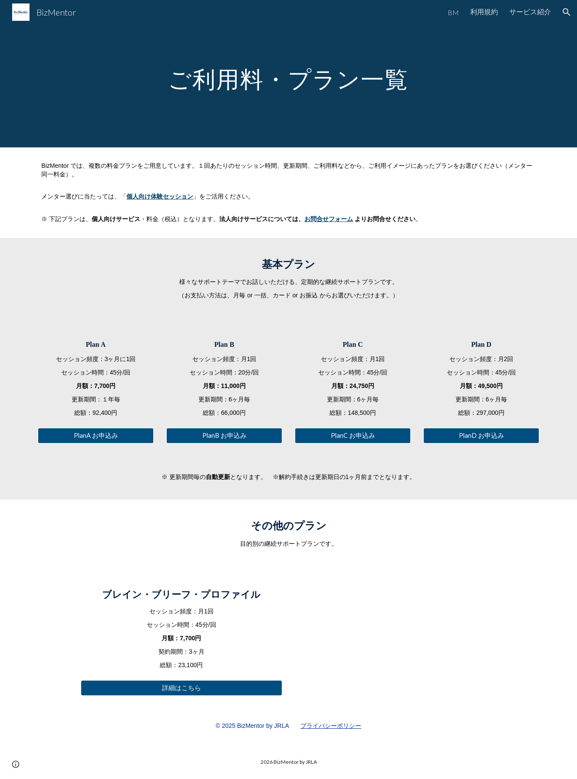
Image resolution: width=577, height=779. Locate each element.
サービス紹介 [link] (530, 11)
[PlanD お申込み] (481, 435)
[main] (289, 73)
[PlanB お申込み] (224, 435)
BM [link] (453, 12)
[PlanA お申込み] (95, 435)
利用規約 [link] (484, 11)
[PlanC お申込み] (352, 435)
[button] (566, 12)
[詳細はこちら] (181, 688)
